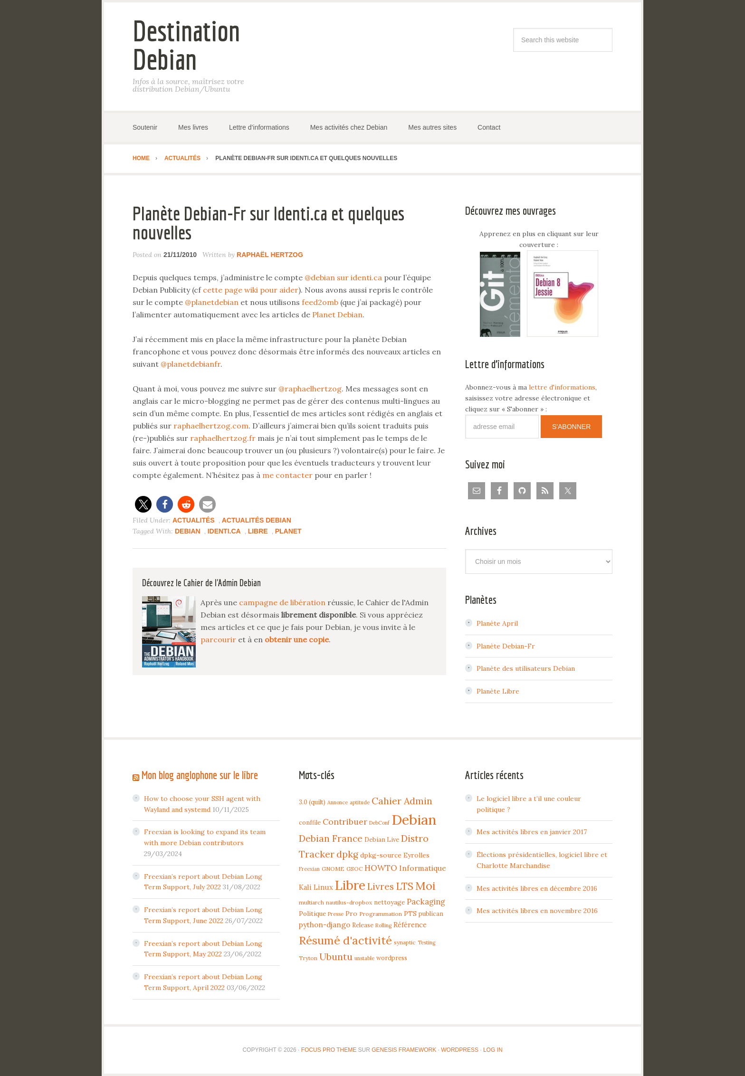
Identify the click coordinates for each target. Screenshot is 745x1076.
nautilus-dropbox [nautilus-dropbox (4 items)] (349, 902)
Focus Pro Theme (328, 1050)
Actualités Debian (256, 520)
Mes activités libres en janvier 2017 (532, 832)
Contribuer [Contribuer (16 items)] (345, 821)
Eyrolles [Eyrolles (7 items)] (416, 855)
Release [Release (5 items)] (362, 925)
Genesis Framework (404, 1050)
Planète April (497, 623)
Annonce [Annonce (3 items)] (337, 802)
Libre (258, 531)
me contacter (287, 475)
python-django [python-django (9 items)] (324, 924)
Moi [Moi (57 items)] (425, 885)
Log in (493, 1050)
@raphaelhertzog (310, 388)
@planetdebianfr (190, 364)
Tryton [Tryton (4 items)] (308, 958)
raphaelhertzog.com (210, 425)
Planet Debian (337, 314)
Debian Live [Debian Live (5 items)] (381, 839)
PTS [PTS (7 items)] (410, 913)
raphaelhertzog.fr (223, 438)
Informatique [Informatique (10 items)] (422, 868)
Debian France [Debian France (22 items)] (331, 838)
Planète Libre (498, 691)
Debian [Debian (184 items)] (414, 819)
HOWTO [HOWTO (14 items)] (380, 868)
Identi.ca (224, 531)
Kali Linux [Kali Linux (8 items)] (316, 887)
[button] (143, 504)
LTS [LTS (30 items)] (404, 886)
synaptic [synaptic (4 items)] (405, 942)
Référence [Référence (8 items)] (410, 924)
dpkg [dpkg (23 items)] (347, 854)
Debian (188, 531)
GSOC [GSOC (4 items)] (354, 868)
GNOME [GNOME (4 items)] (333, 868)
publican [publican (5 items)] (431, 913)
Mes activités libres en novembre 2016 (537, 910)
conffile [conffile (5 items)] (310, 822)
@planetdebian (212, 302)
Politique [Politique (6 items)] (312, 913)
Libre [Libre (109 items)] (350, 885)
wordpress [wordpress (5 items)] (391, 958)
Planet (288, 531)
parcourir (218, 639)
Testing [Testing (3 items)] (426, 942)
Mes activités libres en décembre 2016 (537, 888)
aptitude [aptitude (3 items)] (360, 802)
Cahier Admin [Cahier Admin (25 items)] (402, 801)
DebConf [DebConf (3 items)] (379, 822)
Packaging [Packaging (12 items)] (426, 901)
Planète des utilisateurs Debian (526, 668)
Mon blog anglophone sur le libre (200, 774)
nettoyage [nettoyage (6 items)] (389, 902)
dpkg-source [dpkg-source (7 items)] (380, 855)
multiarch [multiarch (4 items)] (311, 902)
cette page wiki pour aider (250, 290)
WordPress (459, 1050)
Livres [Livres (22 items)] (380, 886)
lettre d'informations (562, 387)
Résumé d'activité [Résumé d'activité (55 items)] (345, 940)
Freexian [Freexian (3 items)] (309, 869)
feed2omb (320, 302)
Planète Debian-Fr (506, 646)
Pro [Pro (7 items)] (351, 913)
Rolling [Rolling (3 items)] (383, 925)
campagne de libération (282, 602)
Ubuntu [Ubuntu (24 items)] (336, 956)
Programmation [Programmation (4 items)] (380, 913)
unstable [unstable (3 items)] (364, 958)
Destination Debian (186, 45)
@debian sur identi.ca (343, 277)
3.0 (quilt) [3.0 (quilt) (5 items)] (312, 802)
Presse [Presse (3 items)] (336, 914)
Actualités (193, 520)
